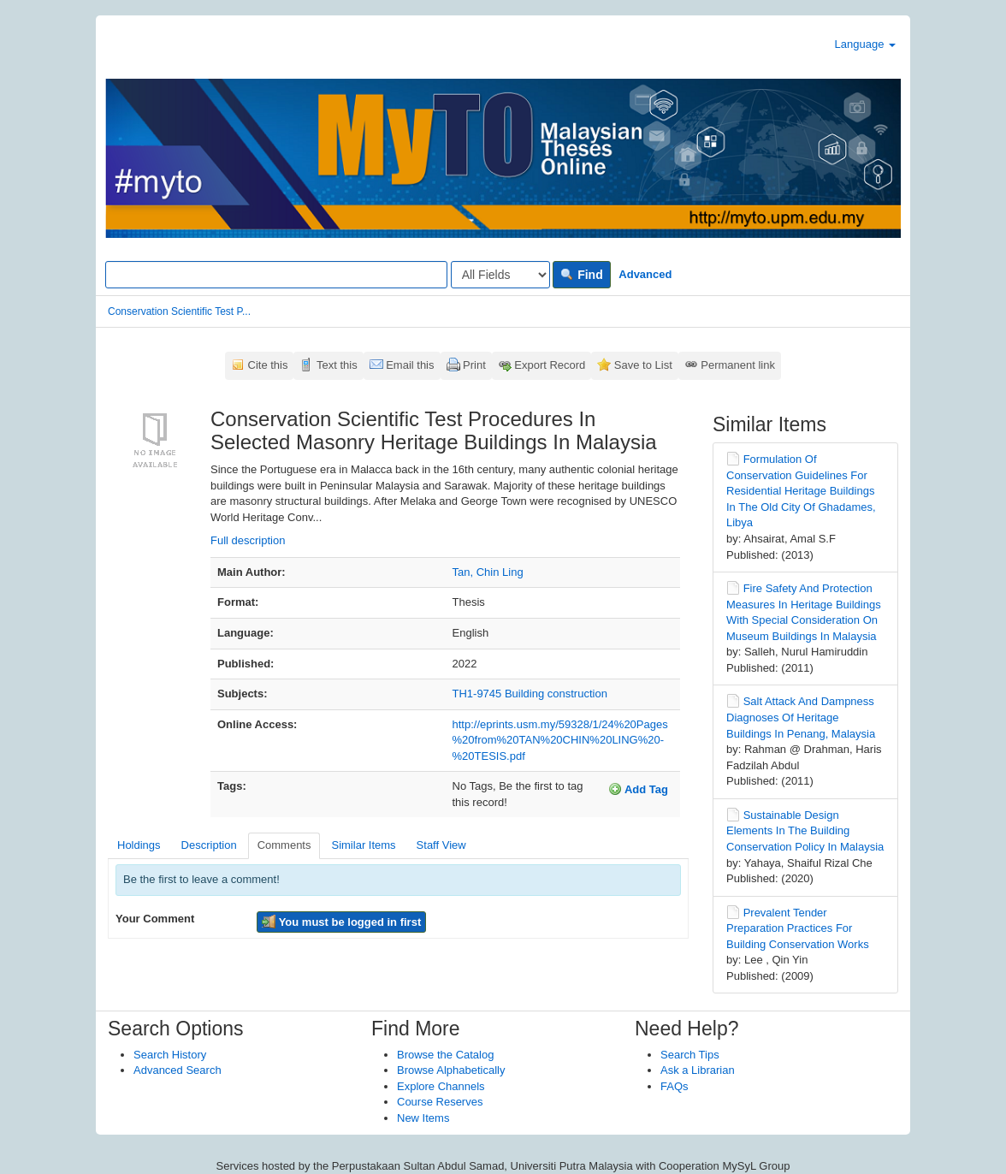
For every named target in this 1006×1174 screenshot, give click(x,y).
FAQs (674, 1086)
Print (474, 365)
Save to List (643, 365)
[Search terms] (276, 274)
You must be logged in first (341, 921)
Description (209, 845)
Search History (169, 1054)
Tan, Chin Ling (488, 572)
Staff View (441, 845)
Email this (410, 365)
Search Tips (689, 1054)
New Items (423, 1118)
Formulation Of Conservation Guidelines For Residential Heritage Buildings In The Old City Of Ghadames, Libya (801, 491)
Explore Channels (441, 1086)
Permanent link (738, 365)
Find (581, 275)
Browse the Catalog (445, 1054)
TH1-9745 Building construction (530, 693)
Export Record (549, 365)
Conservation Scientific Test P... (179, 311)
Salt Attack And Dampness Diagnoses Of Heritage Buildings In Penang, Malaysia (800, 717)
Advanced (645, 274)
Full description (247, 540)
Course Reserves (439, 1101)
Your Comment (154, 918)
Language (865, 44)
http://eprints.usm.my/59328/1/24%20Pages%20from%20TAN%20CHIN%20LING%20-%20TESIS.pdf (560, 740)
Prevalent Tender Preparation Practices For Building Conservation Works (797, 928)
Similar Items (363, 845)
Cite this (268, 365)
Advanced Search (177, 1070)
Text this (337, 365)
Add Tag (638, 789)
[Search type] (500, 274)
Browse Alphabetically (451, 1070)
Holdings (139, 845)
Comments (284, 845)
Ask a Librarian (697, 1070)
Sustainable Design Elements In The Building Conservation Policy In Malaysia (805, 831)
